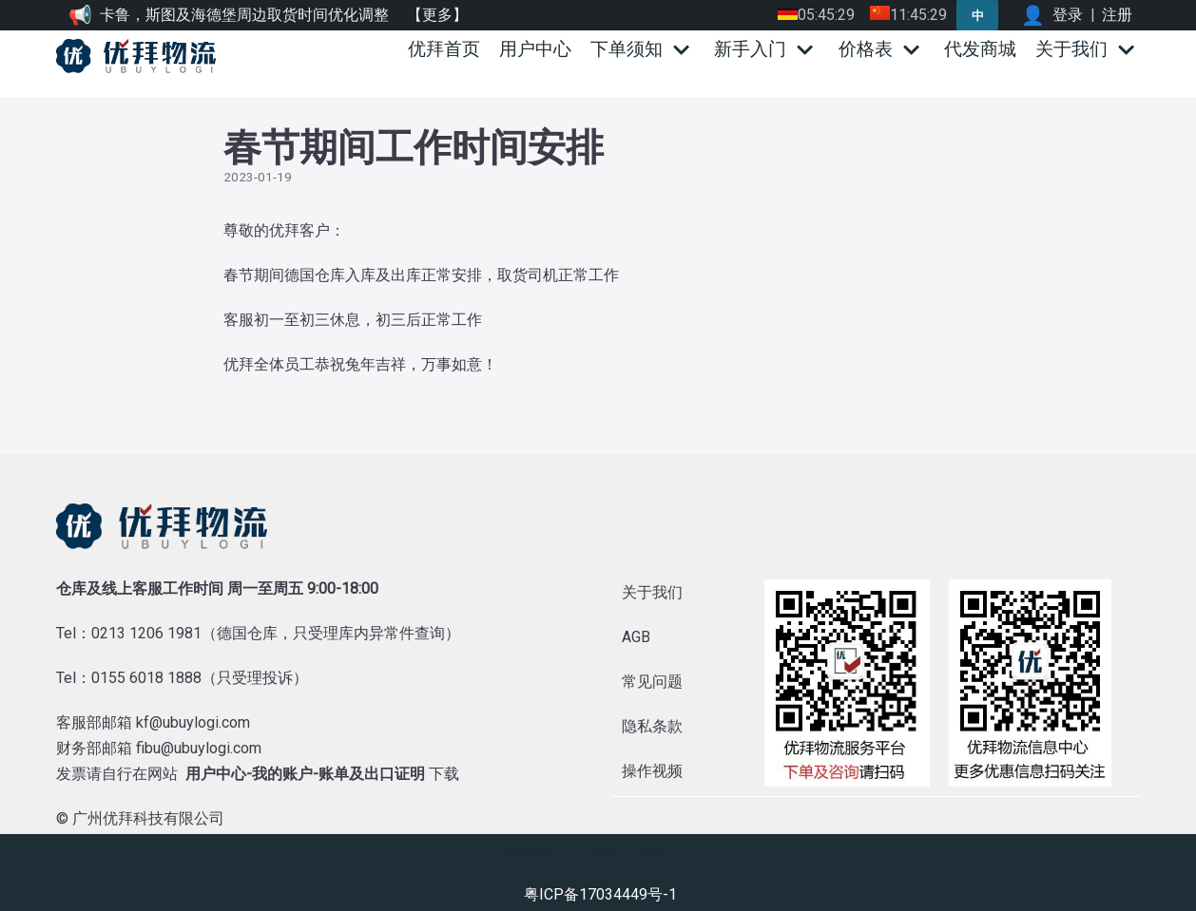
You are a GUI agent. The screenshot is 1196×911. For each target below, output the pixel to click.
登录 (1067, 15)
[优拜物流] (140, 56)
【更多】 (437, 15)
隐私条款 (652, 726)
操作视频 (652, 771)
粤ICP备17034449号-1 (600, 893)
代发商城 (980, 49)
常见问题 (652, 682)
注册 (1117, 15)
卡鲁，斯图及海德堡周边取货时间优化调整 (244, 15)
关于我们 (652, 592)
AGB (636, 637)
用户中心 (535, 49)
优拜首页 (444, 49)
